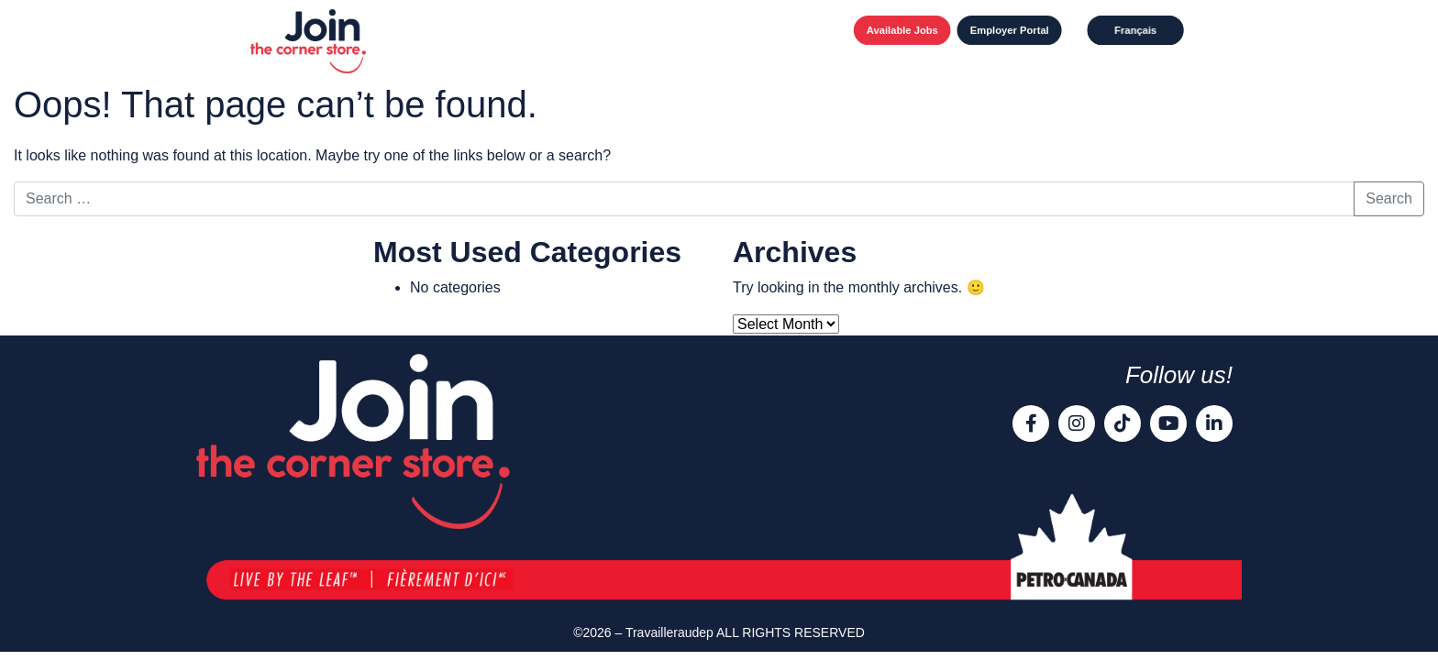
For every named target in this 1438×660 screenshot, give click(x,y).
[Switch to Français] (1136, 30)
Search (1389, 198)
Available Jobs (902, 30)
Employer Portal (1009, 30)
